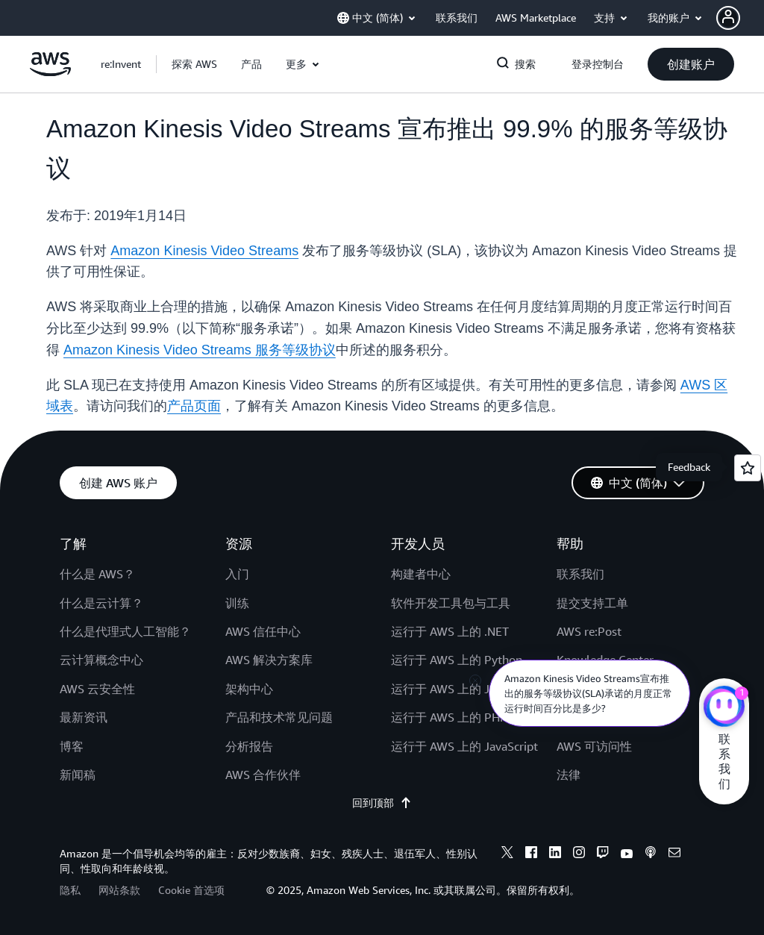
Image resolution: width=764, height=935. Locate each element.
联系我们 (580, 573)
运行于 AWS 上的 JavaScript (464, 746)
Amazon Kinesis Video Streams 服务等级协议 (199, 350)
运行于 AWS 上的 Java (449, 688)
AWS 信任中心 (263, 631)
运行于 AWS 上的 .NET (450, 631)
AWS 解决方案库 (269, 659)
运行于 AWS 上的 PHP (449, 717)
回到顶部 (382, 803)
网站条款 (119, 890)
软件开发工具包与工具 (450, 602)
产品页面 (194, 405)
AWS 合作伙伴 (263, 774)
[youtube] (627, 854)
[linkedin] (555, 854)
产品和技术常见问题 (279, 717)
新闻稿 (78, 774)
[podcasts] (651, 854)
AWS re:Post (589, 631)
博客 (72, 746)
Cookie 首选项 (191, 890)
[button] (740, 18)
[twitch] (603, 854)
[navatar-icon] (728, 18)
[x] (507, 854)
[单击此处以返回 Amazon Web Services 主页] (50, 72)
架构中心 (249, 688)
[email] (674, 854)
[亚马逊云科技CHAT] (724, 708)
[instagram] (579, 854)
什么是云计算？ (101, 602)
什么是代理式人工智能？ (125, 631)
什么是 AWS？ (97, 573)
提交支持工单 (592, 602)
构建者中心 (421, 573)
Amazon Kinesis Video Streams (204, 250)
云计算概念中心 (101, 659)
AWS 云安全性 (97, 688)
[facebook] (531, 854)
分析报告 (249, 746)
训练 (237, 602)
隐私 (70, 890)
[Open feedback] (747, 467)
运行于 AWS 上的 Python (456, 659)
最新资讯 (83, 717)
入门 (237, 573)
